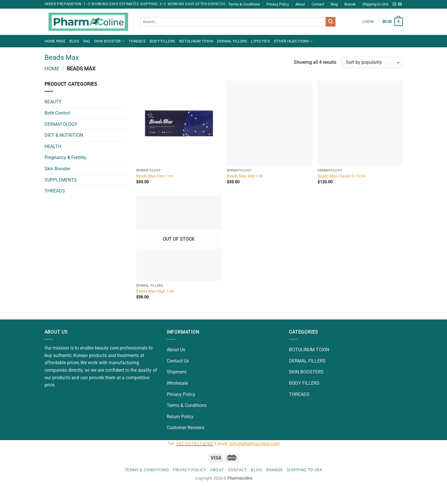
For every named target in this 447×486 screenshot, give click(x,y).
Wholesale (177, 383)
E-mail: (247, 443)
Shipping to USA (375, 4)
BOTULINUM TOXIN (196, 41)
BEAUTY (53, 101)
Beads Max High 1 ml (155, 291)
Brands (350, 4)
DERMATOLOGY (60, 124)
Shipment (176, 372)
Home (51, 69)
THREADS (137, 41)
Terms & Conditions (244, 4)
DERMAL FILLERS (232, 41)
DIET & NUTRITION (63, 135)
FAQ (86, 41)
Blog (334, 4)
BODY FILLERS (162, 41)
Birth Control (57, 113)
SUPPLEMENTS (60, 180)
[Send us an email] (400, 4)
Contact (317, 4)
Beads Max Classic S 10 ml (341, 176)
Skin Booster (109, 41)
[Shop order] (372, 62)
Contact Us (178, 361)
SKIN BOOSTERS (306, 372)
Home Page (54, 41)
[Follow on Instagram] (394, 4)
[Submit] (330, 22)
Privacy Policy (277, 4)
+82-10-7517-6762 (194, 443)
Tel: (172, 443)
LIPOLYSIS (260, 41)
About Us (176, 349)
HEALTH (52, 146)
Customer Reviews (185, 427)
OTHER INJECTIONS (293, 41)
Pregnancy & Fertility (65, 157)
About (300, 4)
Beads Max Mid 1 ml (245, 176)
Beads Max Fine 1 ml (154, 176)
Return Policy (180, 416)
